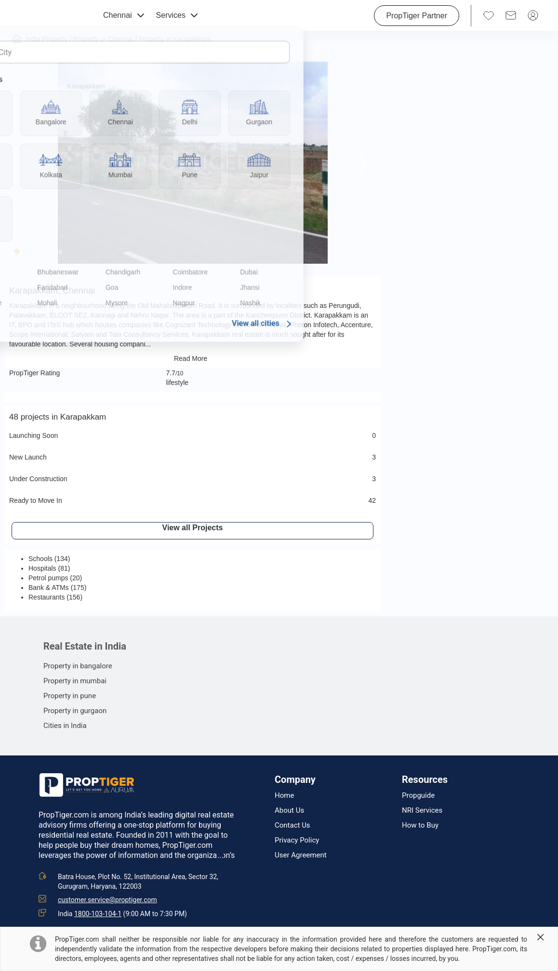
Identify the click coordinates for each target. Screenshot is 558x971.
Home (284, 795)
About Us (289, 810)
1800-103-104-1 (97, 914)
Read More (192, 358)
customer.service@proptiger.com (107, 900)
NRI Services (422, 810)
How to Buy (420, 825)
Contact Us (292, 825)
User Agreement (301, 855)
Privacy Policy (297, 840)
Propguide (418, 795)
